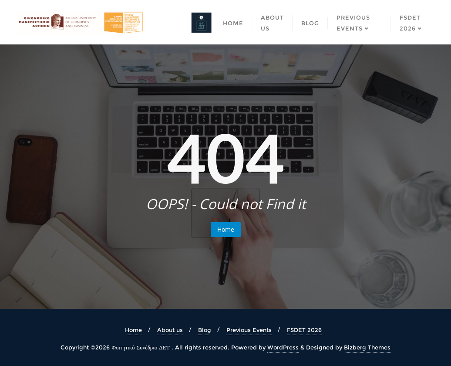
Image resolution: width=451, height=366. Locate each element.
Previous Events (249, 329)
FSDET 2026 (304, 329)
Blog (204, 329)
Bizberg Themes (367, 347)
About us (170, 329)
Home (225, 229)
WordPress (283, 347)
